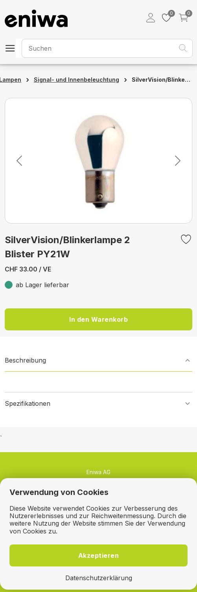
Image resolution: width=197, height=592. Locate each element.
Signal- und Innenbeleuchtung (76, 79)
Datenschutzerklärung (98, 578)
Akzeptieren (98, 555)
